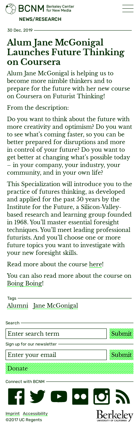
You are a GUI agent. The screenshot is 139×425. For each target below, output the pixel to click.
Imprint (13, 413)
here (95, 264)
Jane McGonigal (55, 305)
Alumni (17, 305)
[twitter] (38, 396)
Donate (17, 368)
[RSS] (123, 396)
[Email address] (56, 355)
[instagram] (101, 396)
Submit (121, 333)
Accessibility (35, 413)
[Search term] (56, 333)
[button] (127, 8)
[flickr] (80, 396)
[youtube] (59, 396)
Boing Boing (24, 283)
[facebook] (16, 396)
